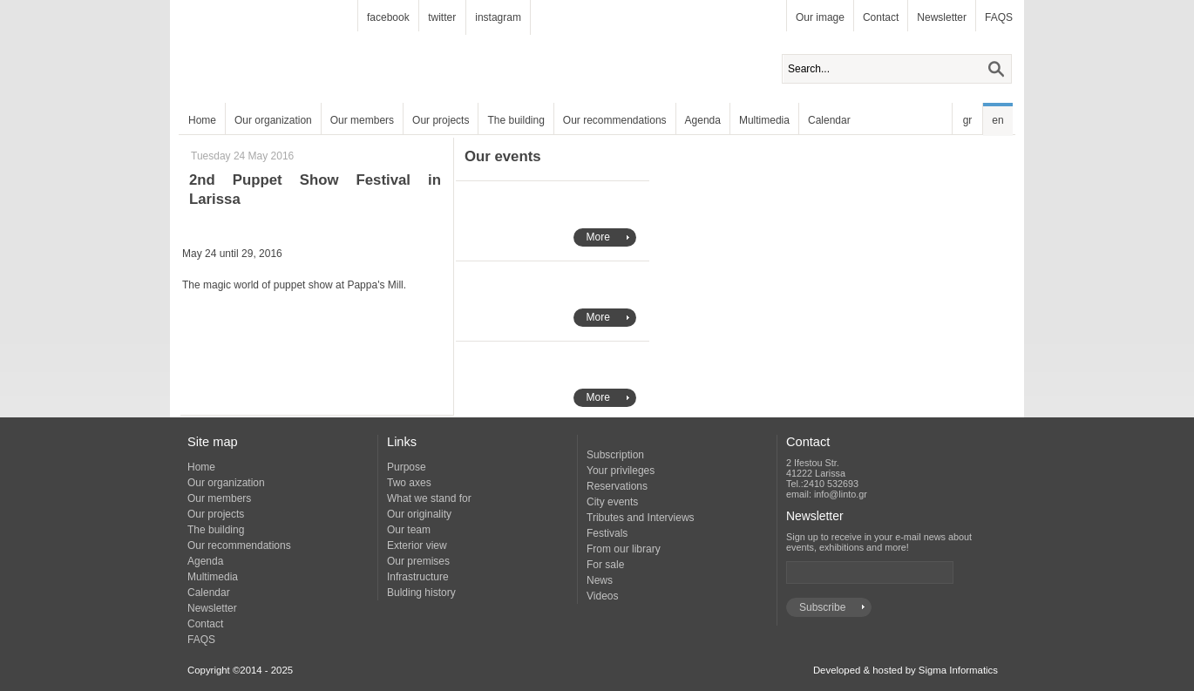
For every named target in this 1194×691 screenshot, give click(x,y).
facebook (388, 17)
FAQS (999, 17)
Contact (881, 17)
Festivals (607, 533)
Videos (602, 596)
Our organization (273, 120)
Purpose (406, 467)
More (598, 237)
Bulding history (421, 592)
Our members (362, 120)
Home (202, 120)
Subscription (615, 455)
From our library (624, 549)
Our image (820, 17)
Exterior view (417, 545)
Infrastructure (418, 577)
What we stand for (429, 498)
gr (968, 120)
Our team (409, 530)
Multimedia (764, 120)
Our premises (418, 561)
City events (612, 502)
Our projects (440, 120)
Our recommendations (615, 120)
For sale (605, 565)
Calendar (829, 120)
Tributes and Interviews (641, 517)
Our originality (419, 514)
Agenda (703, 120)
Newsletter (942, 17)
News (600, 580)
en (997, 120)
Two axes (409, 483)
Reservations (617, 486)
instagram (498, 17)
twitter (442, 17)
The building (515, 120)
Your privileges (621, 470)
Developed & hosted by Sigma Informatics (905, 670)
